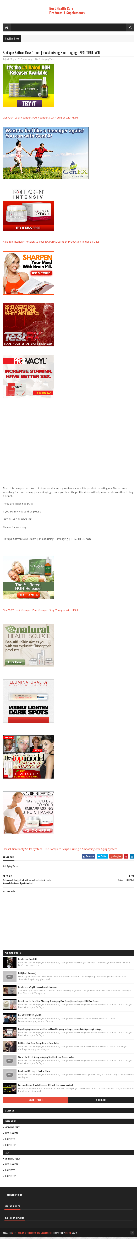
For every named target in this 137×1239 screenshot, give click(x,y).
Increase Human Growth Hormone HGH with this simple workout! (45, 1087)
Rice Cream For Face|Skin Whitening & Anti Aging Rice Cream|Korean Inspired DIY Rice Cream (58, 1003)
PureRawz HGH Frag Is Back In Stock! (34, 1073)
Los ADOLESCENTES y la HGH (30, 1017)
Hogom (68, 1234)
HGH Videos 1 (10, 1147)
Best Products (11, 1135)
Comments (101, 1102)
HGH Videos (10, 1141)
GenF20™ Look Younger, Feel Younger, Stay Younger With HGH (40, 119)
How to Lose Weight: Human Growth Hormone (37, 989)
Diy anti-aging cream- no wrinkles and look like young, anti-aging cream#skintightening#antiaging (60, 1031)
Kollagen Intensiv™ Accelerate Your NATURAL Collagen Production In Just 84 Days (51, 244)
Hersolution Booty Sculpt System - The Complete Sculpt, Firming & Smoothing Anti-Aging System (60, 851)
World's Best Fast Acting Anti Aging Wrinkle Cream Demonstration (46, 1059)
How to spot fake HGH (27, 961)
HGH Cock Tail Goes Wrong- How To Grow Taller (38, 1045)
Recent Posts (35, 1102)
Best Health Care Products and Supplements (32, 1234)
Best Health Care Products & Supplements (67, 10)
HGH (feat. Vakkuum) (27, 975)
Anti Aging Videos (48, 61)
